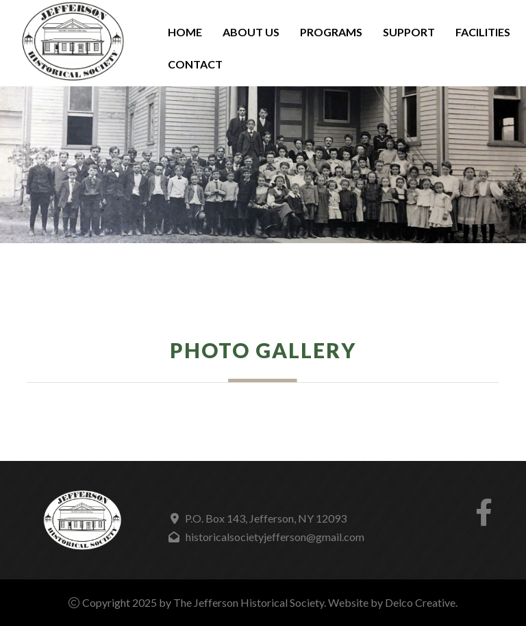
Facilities (482, 31)
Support (409, 31)
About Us (251, 31)
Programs (331, 31)
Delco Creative (420, 602)
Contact (195, 64)
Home (185, 31)
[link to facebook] (484, 518)
